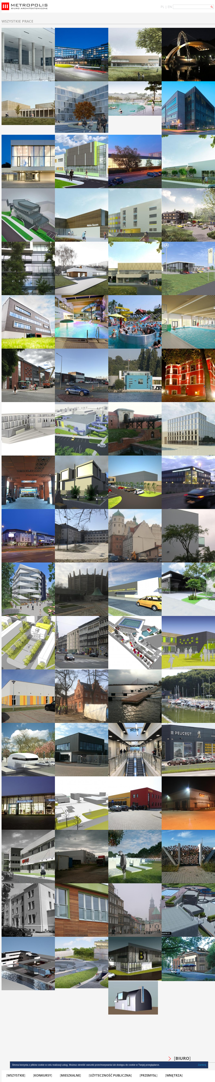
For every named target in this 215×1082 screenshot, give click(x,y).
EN (170, 7)
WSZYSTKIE (15, 1075)
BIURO (182, 1058)
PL (162, 7)
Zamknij (202, 1065)
